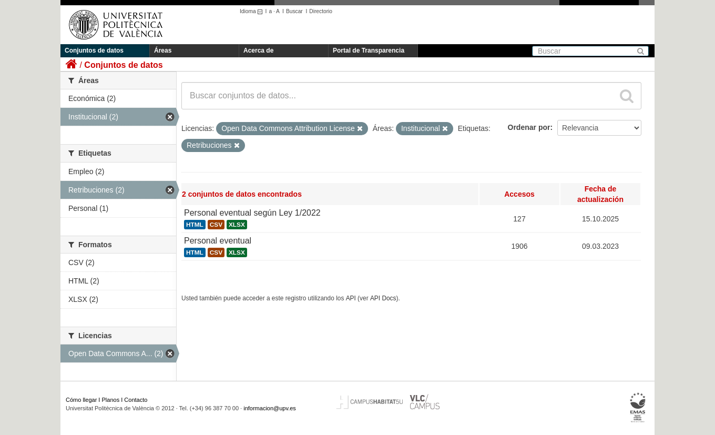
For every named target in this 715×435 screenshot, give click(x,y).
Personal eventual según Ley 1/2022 (252, 212)
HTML (194, 224)
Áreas (162, 50)
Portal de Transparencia (368, 50)
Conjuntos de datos (94, 50)
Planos (111, 400)
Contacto (135, 400)
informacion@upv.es (269, 408)
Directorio (320, 11)
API (351, 298)
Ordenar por (529, 127)
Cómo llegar (81, 400)
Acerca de (258, 50)
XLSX (237, 224)
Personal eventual (217, 240)
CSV (216, 224)
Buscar (294, 11)
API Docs (383, 298)
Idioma (252, 11)
